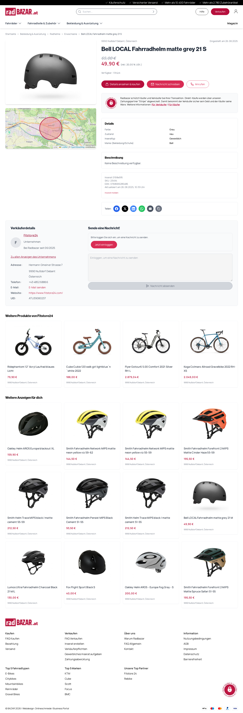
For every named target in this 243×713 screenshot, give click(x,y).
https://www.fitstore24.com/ (46, 293)
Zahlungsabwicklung (77, 659)
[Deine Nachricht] (160, 267)
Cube (68, 678)
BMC (67, 694)
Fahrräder (13, 23)
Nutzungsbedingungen (197, 638)
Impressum (190, 649)
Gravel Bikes (12, 694)
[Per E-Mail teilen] (150, 208)
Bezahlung (11, 643)
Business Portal (61, 708)
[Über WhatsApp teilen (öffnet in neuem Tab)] (142, 208)
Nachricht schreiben (165, 84)
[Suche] (116, 12)
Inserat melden (111, 192)
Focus (68, 689)
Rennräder (11, 689)
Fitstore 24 (130, 673)
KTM (67, 673)
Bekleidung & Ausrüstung (84, 23)
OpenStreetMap (78, 147)
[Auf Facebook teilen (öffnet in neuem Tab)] (116, 208)
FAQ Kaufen (12, 638)
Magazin (232, 23)
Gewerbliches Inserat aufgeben (83, 654)
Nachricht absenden (160, 286)
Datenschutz (191, 654)
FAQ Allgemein (132, 643)
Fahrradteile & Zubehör (44, 23)
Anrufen (198, 84)
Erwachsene (70, 33)
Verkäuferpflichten (76, 649)
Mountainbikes (14, 684)
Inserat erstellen (74, 643)
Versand (10, 649)
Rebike (128, 678)
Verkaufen (220, 11)
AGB (186, 643)
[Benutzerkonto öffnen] (236, 11)
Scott (68, 684)
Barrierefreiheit (193, 659)
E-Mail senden (37, 287)
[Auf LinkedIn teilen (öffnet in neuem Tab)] (133, 208)
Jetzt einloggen (104, 244)
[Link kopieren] (158, 208)
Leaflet (63, 147)
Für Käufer (174, 104)
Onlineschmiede (43, 708)
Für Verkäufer (159, 104)
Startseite (10, 33)
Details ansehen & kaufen (124, 85)
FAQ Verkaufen (73, 638)
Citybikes (10, 678)
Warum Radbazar (134, 638)
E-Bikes (9, 673)
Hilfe (202, 11)
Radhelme (55, 33)
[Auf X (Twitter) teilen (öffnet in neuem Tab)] (125, 208)
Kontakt (128, 649)
